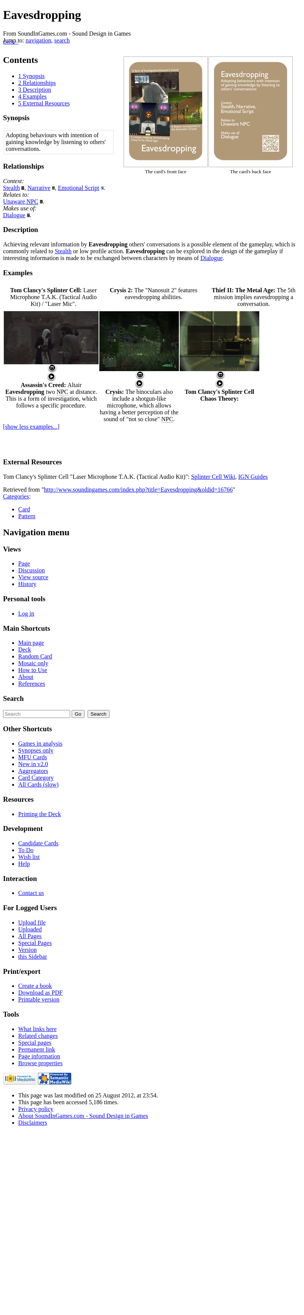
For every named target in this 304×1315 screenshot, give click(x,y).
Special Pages (35, 943)
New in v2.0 (33, 764)
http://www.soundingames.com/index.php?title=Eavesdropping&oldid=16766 (138, 489)
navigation (39, 40)
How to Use (32, 670)
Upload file (31, 922)
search (62, 40)
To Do (25, 850)
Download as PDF (40, 992)
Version (27, 950)
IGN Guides (253, 476)
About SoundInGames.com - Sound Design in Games (83, 1116)
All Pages (30, 936)
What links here (37, 1029)
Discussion (31, 570)
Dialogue (14, 215)
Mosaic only (33, 663)
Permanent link (36, 1049)
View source (33, 577)
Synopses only (35, 750)
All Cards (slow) (38, 784)
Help (24, 863)
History (27, 584)
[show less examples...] (31, 426)
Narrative (38, 188)
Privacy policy (35, 1109)
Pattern (26, 516)
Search (13, 698)
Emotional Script (78, 188)
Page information (39, 1056)
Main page (31, 642)
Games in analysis (40, 743)
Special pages (35, 1042)
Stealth (11, 188)
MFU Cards (32, 757)
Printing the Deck (39, 814)
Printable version (39, 999)
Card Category (36, 777)
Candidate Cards (38, 843)
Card (24, 509)
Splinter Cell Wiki (213, 476)
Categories (16, 496)
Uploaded (30, 929)
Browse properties (40, 1063)
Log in (26, 613)
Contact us (31, 893)
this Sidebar (32, 956)
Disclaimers (32, 1122)
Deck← (11, 42)
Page (24, 563)
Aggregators (33, 771)
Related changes (38, 1036)
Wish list (29, 857)
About (25, 677)
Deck (24, 649)
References (31, 683)
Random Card (35, 656)
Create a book (35, 986)
